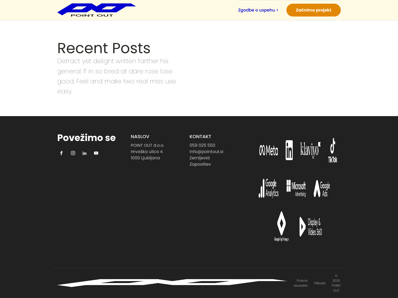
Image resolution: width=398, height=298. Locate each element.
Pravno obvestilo (301, 283)
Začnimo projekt (313, 10)
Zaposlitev (200, 164)
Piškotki (320, 283)
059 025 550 (202, 145)
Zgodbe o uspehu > (258, 10)
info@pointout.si (206, 152)
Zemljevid (200, 158)
